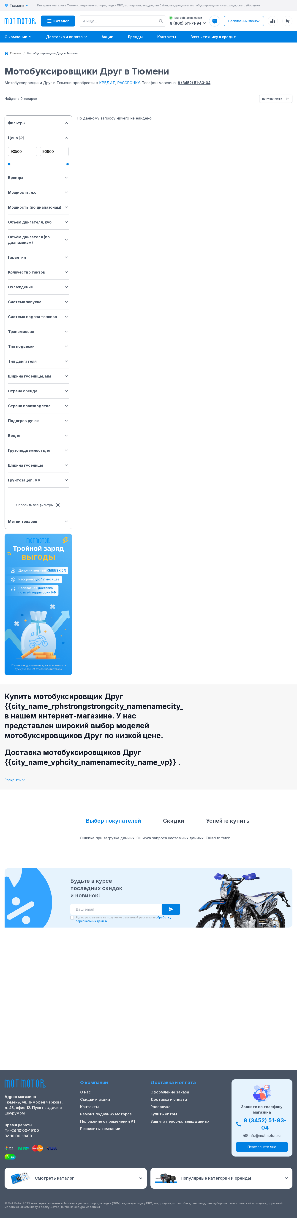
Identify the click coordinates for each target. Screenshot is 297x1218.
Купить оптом (163, 1114)
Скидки (173, 820)
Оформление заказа (169, 1092)
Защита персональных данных (179, 1121)
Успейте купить (227, 820)
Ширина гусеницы (38, 465)
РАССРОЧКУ (128, 82)
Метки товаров (38, 521)
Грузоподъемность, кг (38, 450)
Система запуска (38, 302)
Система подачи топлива (38, 316)
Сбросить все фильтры (38, 505)
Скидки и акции (95, 1099)
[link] (52, 53)
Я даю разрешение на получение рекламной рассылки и (123, 1043)
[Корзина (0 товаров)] (287, 21)
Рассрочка (160, 1106)
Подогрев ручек (38, 420)
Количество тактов (38, 272)
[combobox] (275, 99)
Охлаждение (38, 287)
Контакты (89, 1106)
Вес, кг (38, 435)
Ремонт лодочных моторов (106, 1114)
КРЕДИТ (107, 82)
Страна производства (38, 406)
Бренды (38, 177)
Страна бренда (38, 391)
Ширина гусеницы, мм (38, 376)
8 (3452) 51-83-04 (194, 82)
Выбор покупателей (113, 820)
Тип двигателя (38, 361)
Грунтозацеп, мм (38, 480)
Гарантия (38, 257)
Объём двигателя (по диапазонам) (38, 240)
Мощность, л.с (38, 192)
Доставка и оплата (168, 1099)
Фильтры (38, 123)
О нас (85, 1092)
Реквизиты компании (100, 1128)
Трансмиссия (38, 331)
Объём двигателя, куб (38, 222)
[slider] (9, 164)
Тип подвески (38, 346)
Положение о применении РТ (108, 1121)
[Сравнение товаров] (273, 21)
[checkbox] (72, 1042)
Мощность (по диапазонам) (38, 207)
